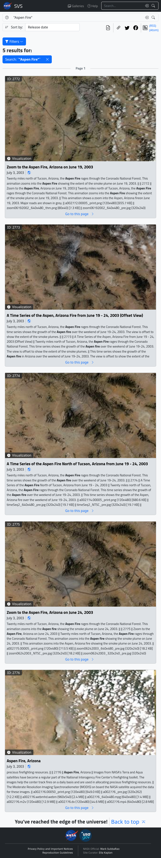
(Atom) (153, 30)
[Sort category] (52, 27)
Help (92, 5)
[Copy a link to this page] (118, 28)
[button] (47, 59)
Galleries (76, 5)
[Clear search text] (146, 6)
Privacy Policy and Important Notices (50, 849)
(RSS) (152, 26)
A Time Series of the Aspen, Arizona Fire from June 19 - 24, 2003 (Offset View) (75, 315)
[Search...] (122, 6)
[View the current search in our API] (108, 27)
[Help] (7, 17)
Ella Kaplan (106, 852)
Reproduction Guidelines (57, 852)
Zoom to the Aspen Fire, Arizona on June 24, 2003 (50, 612)
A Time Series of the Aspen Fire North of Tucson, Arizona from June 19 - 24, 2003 (77, 463)
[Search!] (153, 6)
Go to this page (79, 214)
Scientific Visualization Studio (18, 6)
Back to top (128, 821)
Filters (14, 41)
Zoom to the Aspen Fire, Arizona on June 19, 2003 (50, 166)
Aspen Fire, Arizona (24, 760)
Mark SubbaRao (110, 849)
